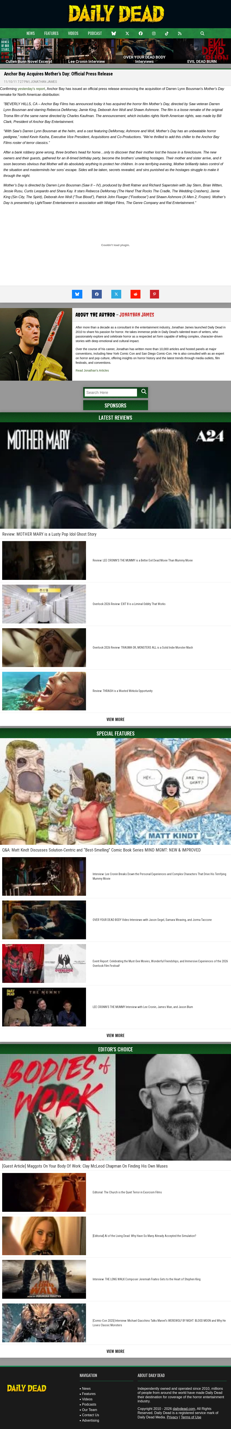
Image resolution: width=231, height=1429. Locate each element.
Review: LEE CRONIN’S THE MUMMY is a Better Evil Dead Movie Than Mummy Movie (143, 560)
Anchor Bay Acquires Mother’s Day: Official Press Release (58, 74)
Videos (73, 33)
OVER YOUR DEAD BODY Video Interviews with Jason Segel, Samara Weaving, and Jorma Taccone (152, 920)
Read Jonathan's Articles (92, 370)
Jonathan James (43, 81)
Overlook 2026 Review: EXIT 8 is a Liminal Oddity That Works (129, 604)
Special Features (116, 733)
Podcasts (89, 1404)
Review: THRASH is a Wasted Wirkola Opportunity (123, 691)
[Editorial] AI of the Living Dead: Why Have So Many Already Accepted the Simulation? (144, 1236)
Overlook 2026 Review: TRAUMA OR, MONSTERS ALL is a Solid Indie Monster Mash (143, 647)
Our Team (89, 1410)
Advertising (90, 1420)
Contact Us (90, 1415)
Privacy (172, 1417)
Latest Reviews (115, 417)
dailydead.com (184, 1409)
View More (115, 719)
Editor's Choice (115, 1049)
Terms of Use (191, 1417)
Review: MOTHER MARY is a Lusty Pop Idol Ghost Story (49, 534)
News (31, 33)
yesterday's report (31, 89)
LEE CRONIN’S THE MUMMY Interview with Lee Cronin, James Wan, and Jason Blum (143, 1007)
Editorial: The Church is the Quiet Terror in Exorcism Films (127, 1192)
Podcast (95, 33)
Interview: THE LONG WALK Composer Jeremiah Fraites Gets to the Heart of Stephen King (147, 1279)
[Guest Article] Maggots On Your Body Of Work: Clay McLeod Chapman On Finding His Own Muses (85, 1166)
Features (51, 33)
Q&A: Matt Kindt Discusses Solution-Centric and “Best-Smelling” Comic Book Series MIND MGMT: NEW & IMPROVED (101, 850)
